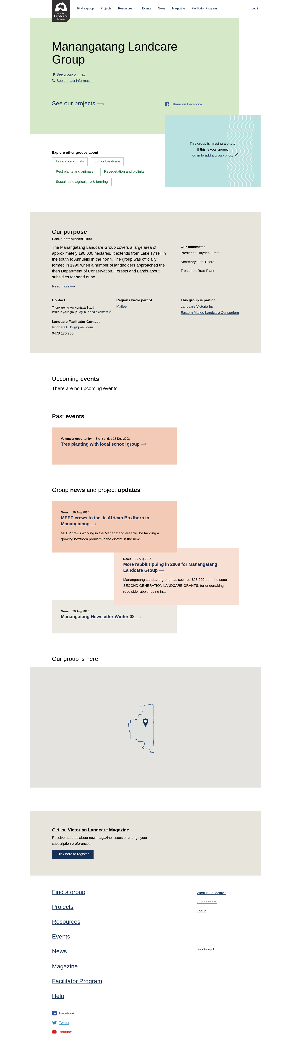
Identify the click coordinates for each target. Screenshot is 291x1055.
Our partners (207, 902)
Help (58, 996)
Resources (125, 8)
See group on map (71, 74)
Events (146, 8)
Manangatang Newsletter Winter (101, 616)
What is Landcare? (211, 893)
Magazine (178, 8)
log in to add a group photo (212, 155)
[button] (145, 722)
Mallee (121, 306)
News (161, 8)
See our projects (78, 103)
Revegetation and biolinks (124, 171)
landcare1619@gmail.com (72, 327)
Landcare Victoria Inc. (198, 306)
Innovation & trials (70, 161)
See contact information (75, 81)
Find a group (85, 8)
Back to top (206, 949)
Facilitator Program (204, 8)
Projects (106, 8)
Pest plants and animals (74, 171)
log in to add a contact (93, 312)
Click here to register (73, 854)
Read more (63, 286)
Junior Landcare (107, 161)
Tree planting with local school (103, 444)
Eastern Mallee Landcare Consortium (210, 312)
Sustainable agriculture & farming (82, 182)
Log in (255, 8)
